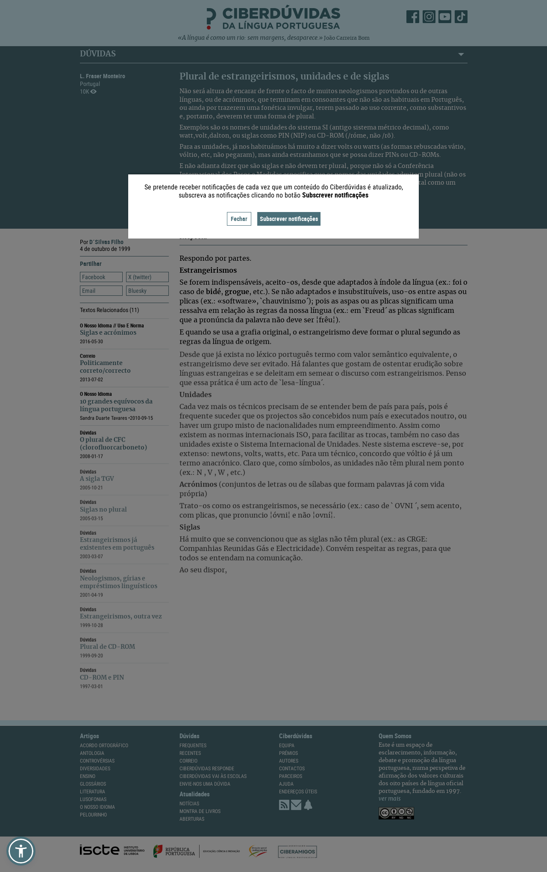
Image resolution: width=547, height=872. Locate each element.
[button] (21, 851)
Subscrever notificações (289, 219)
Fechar (239, 219)
